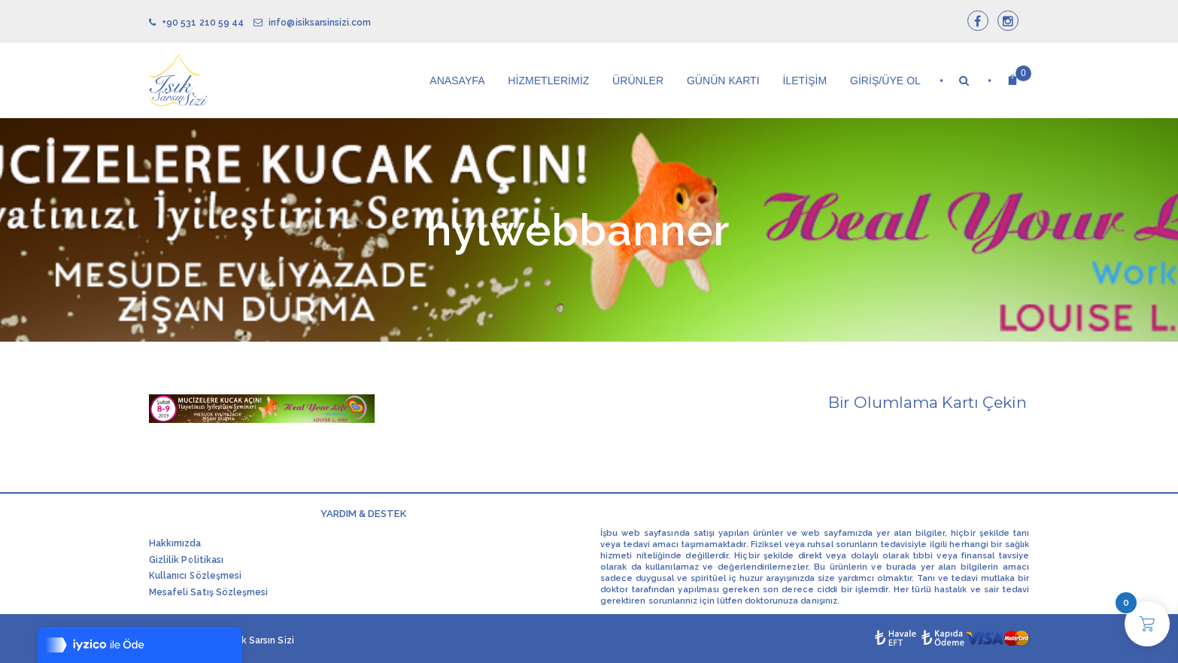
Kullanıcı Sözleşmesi (195, 575)
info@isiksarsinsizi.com (312, 22)
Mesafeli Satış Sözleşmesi (208, 592)
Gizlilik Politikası (186, 560)
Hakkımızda (175, 543)
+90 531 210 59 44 (196, 22)
